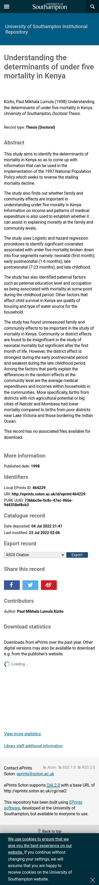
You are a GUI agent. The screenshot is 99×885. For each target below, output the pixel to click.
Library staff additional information (33, 746)
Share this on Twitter (30, 585)
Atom (51, 767)
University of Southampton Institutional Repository (46, 29)
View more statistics (22, 733)
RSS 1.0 (69, 767)
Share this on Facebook (12, 585)
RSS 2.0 (88, 767)
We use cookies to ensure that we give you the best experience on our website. (40, 846)
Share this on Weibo (49, 585)
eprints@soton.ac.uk (35, 773)
